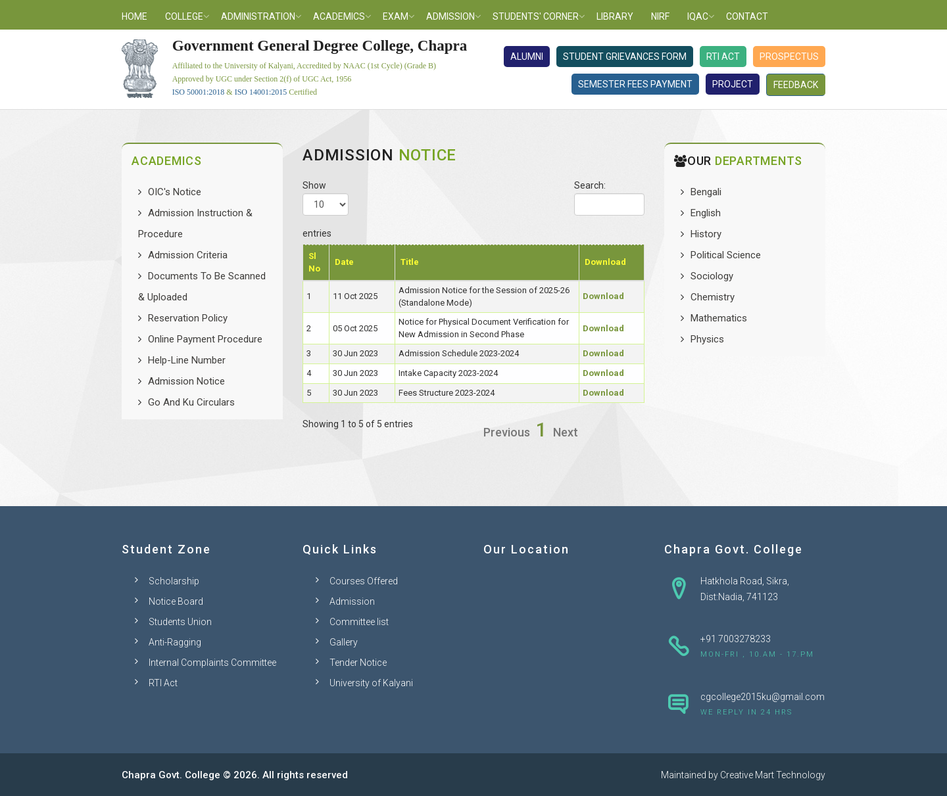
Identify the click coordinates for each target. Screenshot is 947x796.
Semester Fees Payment (635, 84)
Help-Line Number (187, 360)
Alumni (526, 56)
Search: (609, 198)
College (184, 16)
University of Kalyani (371, 683)
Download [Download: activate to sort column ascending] (605, 262)
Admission (450, 16)
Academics (339, 16)
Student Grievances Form (625, 56)
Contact (747, 16)
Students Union (180, 622)
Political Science (726, 255)
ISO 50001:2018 (198, 92)
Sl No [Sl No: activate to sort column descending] (314, 262)
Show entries (326, 209)
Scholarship (174, 581)
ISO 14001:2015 (261, 92)
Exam (395, 16)
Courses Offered (363, 581)
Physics (707, 339)
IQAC (697, 16)
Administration (258, 16)
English (706, 213)
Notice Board (176, 601)
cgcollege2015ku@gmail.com (762, 696)
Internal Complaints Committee (212, 662)
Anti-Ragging (175, 642)
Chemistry (713, 297)
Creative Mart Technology (772, 775)
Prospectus (789, 56)
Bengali (706, 192)
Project (732, 84)
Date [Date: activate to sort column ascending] (344, 262)
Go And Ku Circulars (191, 402)
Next (565, 432)
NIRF (660, 16)
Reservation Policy (188, 318)
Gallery (343, 642)
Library (614, 16)
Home (134, 16)
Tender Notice (358, 662)
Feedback (795, 85)
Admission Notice (186, 381)
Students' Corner (536, 16)
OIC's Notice (174, 192)
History (706, 234)
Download (603, 296)
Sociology (712, 276)
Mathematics (719, 318)
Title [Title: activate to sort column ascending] (410, 262)
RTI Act (723, 56)
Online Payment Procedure (205, 339)
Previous (506, 432)
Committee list (359, 622)
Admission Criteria (188, 255)
